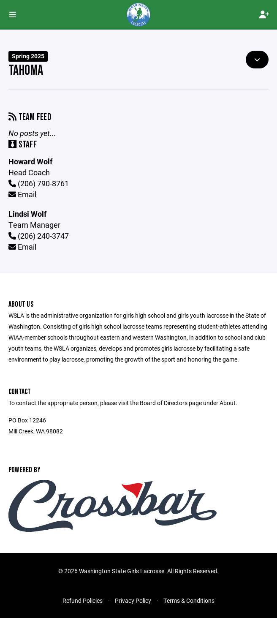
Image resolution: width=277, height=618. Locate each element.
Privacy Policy (133, 600)
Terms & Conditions (189, 600)
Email (22, 194)
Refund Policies (82, 600)
